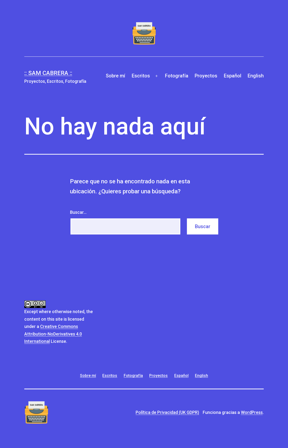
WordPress (252, 412)
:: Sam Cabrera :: (48, 73)
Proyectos (206, 76)
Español (232, 76)
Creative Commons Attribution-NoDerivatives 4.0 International (53, 334)
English (256, 76)
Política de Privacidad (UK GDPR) (167, 412)
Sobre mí (115, 76)
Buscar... (78, 212)
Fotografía (176, 76)
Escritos (141, 76)
